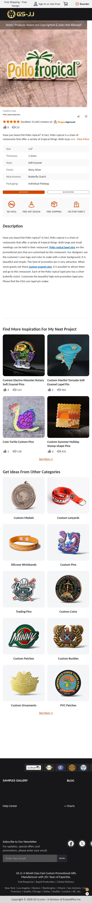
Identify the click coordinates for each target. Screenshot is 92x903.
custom (40, 271)
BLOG (70, 780)
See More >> (46, 463)
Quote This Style (23, 194)
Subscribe (56, 858)
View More (82, 139)
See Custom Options (68, 194)
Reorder (84, 4)
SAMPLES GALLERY (15, 780)
